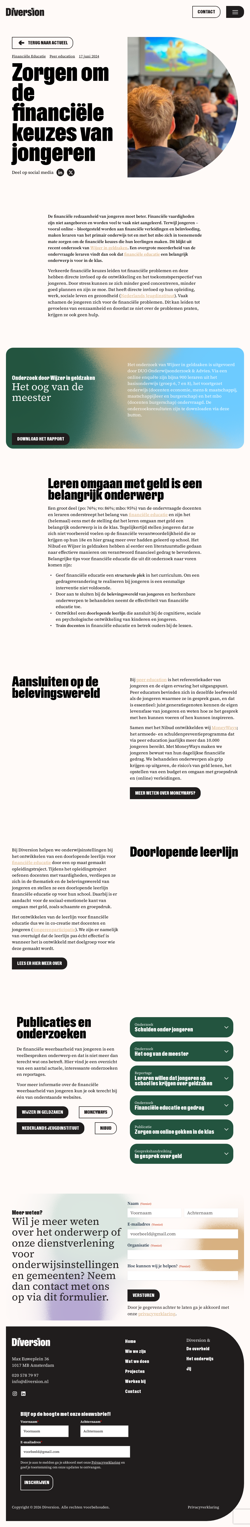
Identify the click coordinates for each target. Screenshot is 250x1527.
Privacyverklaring (106, 1462)
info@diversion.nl (30, 1381)
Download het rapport (40, 439)
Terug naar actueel (42, 43)
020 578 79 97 (25, 1375)
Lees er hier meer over (39, 963)
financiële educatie (142, 254)
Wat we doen (137, 1361)
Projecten (135, 1371)
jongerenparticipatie (54, 929)
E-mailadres (145, 1224)
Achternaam (91, 1421)
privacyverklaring (156, 1314)
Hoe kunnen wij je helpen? (159, 1266)
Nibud (106, 1128)
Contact (206, 12)
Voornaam (29, 1421)
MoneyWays (224, 727)
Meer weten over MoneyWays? (165, 793)
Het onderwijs (200, 1359)
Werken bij (135, 1381)
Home (130, 1341)
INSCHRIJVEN (36, 1483)
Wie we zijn (135, 1351)
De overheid (197, 1349)
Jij (188, 1369)
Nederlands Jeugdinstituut (147, 296)
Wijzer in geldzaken (109, 248)
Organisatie (145, 1245)
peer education (151, 680)
